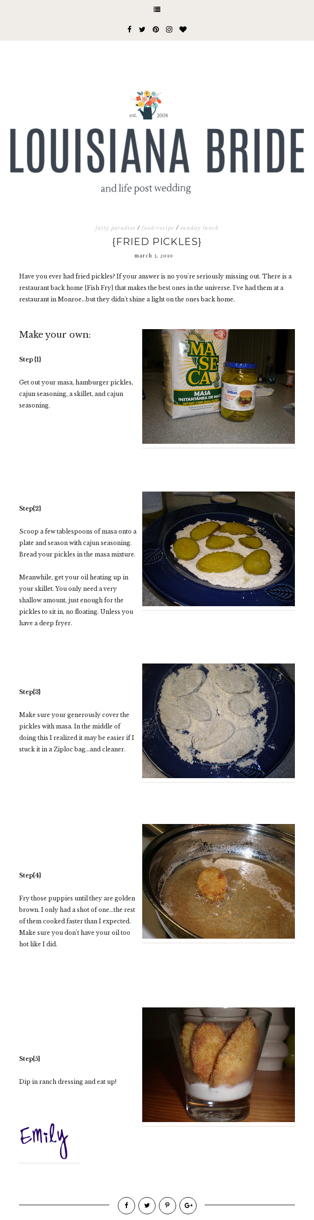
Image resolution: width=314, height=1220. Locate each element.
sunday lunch (199, 228)
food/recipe (158, 228)
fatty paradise (115, 228)
